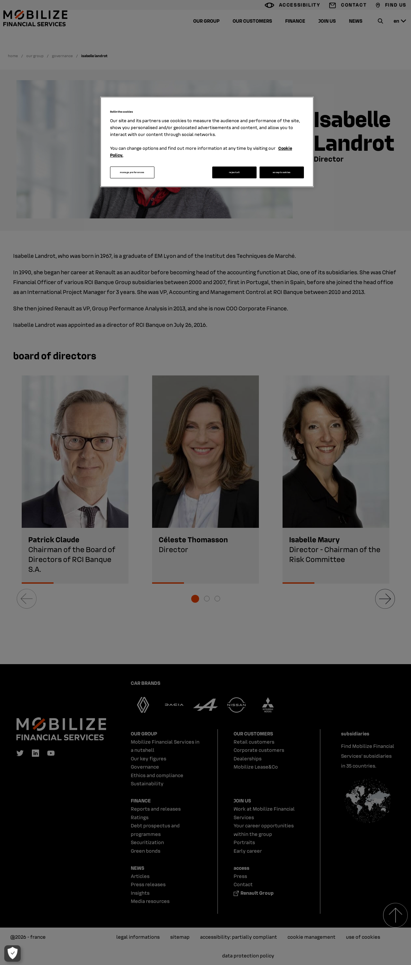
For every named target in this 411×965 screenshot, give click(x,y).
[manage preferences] (12, 953)
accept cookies (282, 172)
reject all (234, 172)
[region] (207, 142)
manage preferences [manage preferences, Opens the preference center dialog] (132, 172)
